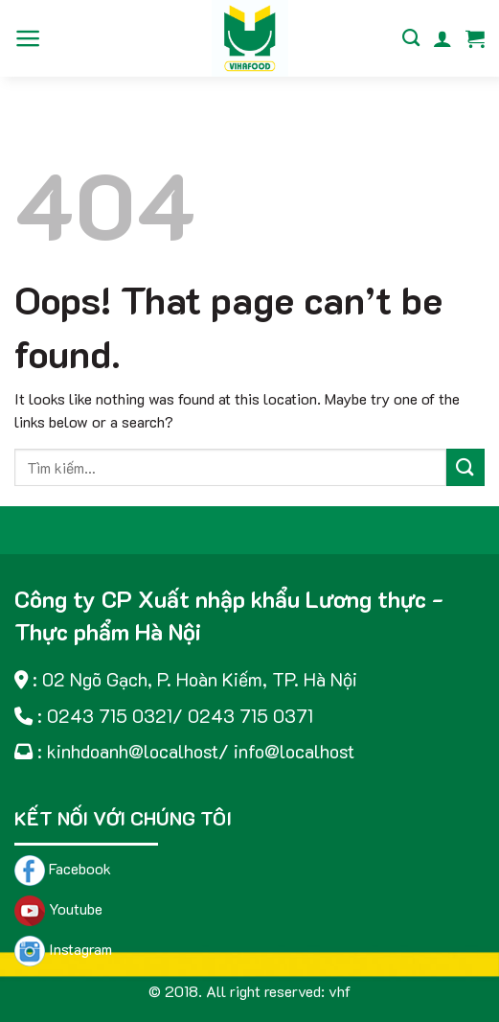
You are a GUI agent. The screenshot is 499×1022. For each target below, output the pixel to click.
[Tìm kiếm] (411, 38)
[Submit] (465, 467)
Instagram (63, 949)
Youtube (58, 908)
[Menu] (28, 38)
